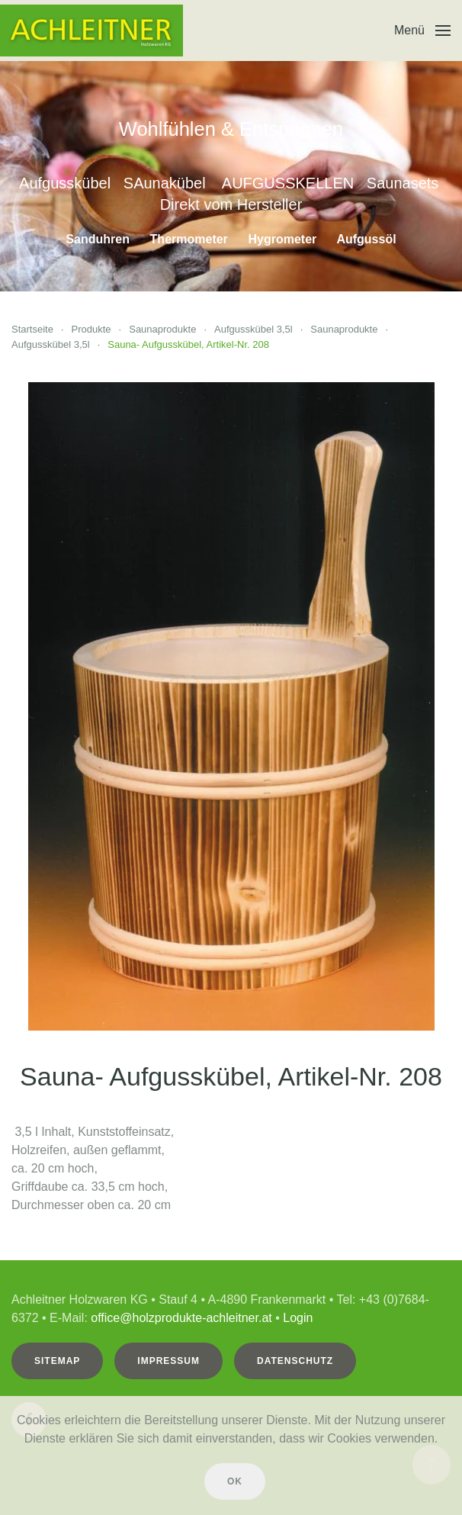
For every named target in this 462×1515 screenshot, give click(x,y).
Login (296, 1317)
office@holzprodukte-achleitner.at (179, 1317)
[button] (422, 30)
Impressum (167, 1361)
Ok (234, 1481)
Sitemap (56, 1361)
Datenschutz (293, 1361)
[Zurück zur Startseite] (91, 30)
